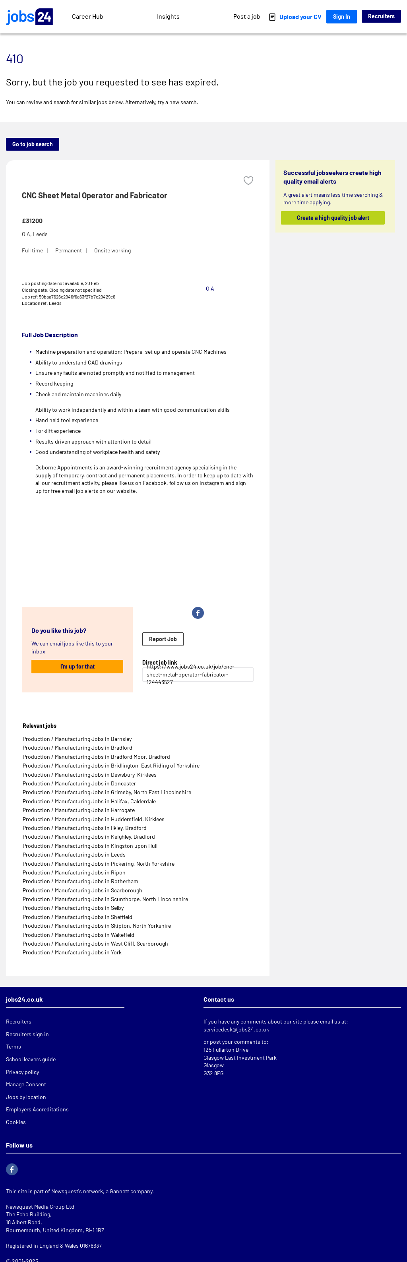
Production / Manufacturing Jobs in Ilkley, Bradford (85, 827)
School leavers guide (31, 1059)
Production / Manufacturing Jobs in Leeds (74, 854)
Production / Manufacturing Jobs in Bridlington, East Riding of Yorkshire (111, 765)
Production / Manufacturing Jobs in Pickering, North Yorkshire (98, 863)
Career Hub (87, 16)
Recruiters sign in (27, 1034)
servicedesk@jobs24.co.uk (236, 1029)
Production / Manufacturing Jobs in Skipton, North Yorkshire (97, 925)
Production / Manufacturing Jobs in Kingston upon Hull (90, 845)
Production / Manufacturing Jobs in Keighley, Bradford (89, 836)
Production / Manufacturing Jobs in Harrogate (79, 809)
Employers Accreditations (37, 1109)
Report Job (163, 639)
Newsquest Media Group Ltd (40, 1206)
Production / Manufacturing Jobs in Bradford (77, 747)
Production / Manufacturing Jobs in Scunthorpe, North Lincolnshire (105, 899)
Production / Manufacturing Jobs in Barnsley (77, 738)
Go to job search (32, 144)
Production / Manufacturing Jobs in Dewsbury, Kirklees (90, 774)
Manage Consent (26, 1084)
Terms (13, 1046)
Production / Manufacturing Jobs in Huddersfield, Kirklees (94, 819)
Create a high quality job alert (333, 217)
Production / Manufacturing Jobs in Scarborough (82, 890)
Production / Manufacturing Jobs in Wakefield (78, 934)
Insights (168, 16)
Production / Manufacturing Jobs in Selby (73, 907)
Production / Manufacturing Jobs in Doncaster (79, 783)
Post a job (246, 16)
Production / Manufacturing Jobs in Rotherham (80, 881)
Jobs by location (26, 1096)
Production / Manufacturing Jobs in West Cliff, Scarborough (95, 943)
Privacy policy (22, 1071)
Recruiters (381, 16)
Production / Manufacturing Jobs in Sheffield (77, 916)
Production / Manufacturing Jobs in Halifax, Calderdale (89, 801)
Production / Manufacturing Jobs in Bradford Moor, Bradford (96, 756)
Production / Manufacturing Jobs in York (72, 952)
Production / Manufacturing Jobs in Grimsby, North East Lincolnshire (107, 792)
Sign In (341, 16)
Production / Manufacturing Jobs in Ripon (74, 872)
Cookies (16, 1122)
